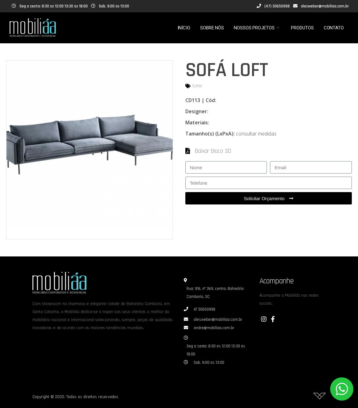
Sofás (197, 86)
